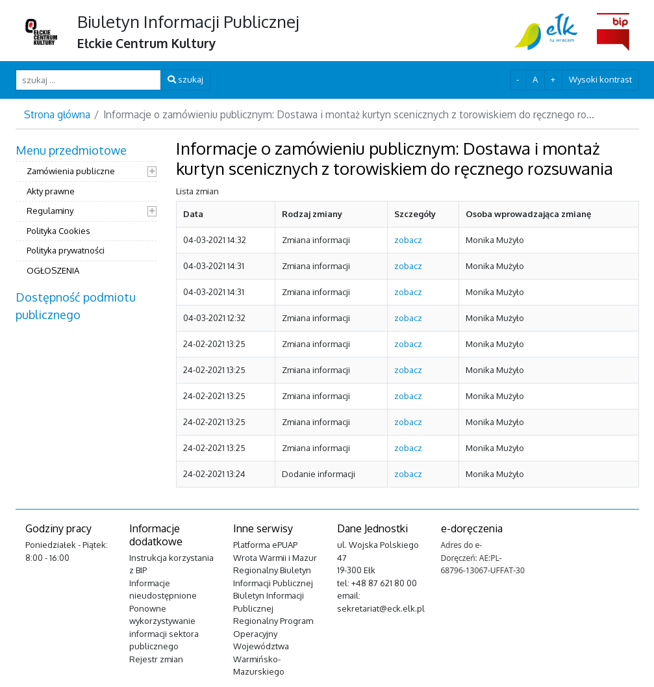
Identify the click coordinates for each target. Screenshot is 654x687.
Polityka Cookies (58, 231)
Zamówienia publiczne (71, 171)
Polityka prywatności (66, 250)
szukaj (185, 79)
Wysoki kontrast (600, 79)
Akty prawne (51, 191)
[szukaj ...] (89, 80)
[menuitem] (86, 212)
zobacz (408, 240)
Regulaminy (50, 210)
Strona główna (57, 114)
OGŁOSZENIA (53, 270)
